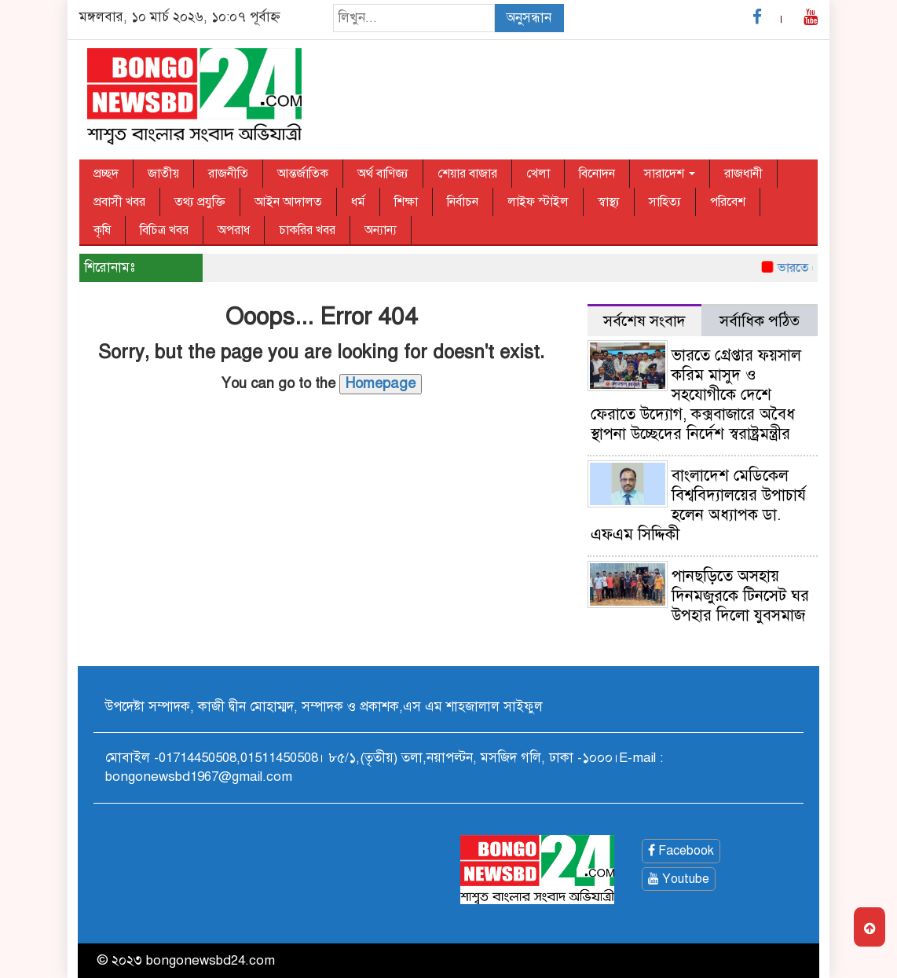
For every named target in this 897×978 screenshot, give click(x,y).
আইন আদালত (288, 202)
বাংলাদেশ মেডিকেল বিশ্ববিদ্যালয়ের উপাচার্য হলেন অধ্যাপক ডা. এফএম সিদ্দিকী (699, 505)
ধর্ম (358, 202)
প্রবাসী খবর (119, 202)
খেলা (538, 173)
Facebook (681, 851)
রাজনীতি (228, 173)
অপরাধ (234, 230)
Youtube (678, 879)
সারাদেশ (669, 173)
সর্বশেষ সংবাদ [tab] (644, 321)
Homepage (381, 383)
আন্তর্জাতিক (302, 173)
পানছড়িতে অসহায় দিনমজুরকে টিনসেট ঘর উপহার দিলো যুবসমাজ (740, 595)
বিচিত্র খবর (164, 230)
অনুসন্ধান (528, 17)
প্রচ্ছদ (106, 173)
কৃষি (102, 230)
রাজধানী (743, 173)
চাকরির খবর (307, 230)
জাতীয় (163, 173)
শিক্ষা (406, 202)
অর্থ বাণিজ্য (382, 173)
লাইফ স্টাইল (538, 202)
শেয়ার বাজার (467, 173)
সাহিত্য (665, 202)
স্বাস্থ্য (609, 202)
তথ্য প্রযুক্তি (199, 202)
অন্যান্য (380, 230)
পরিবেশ (727, 202)
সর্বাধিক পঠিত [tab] (759, 321)
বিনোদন (597, 173)
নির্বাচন (462, 202)
